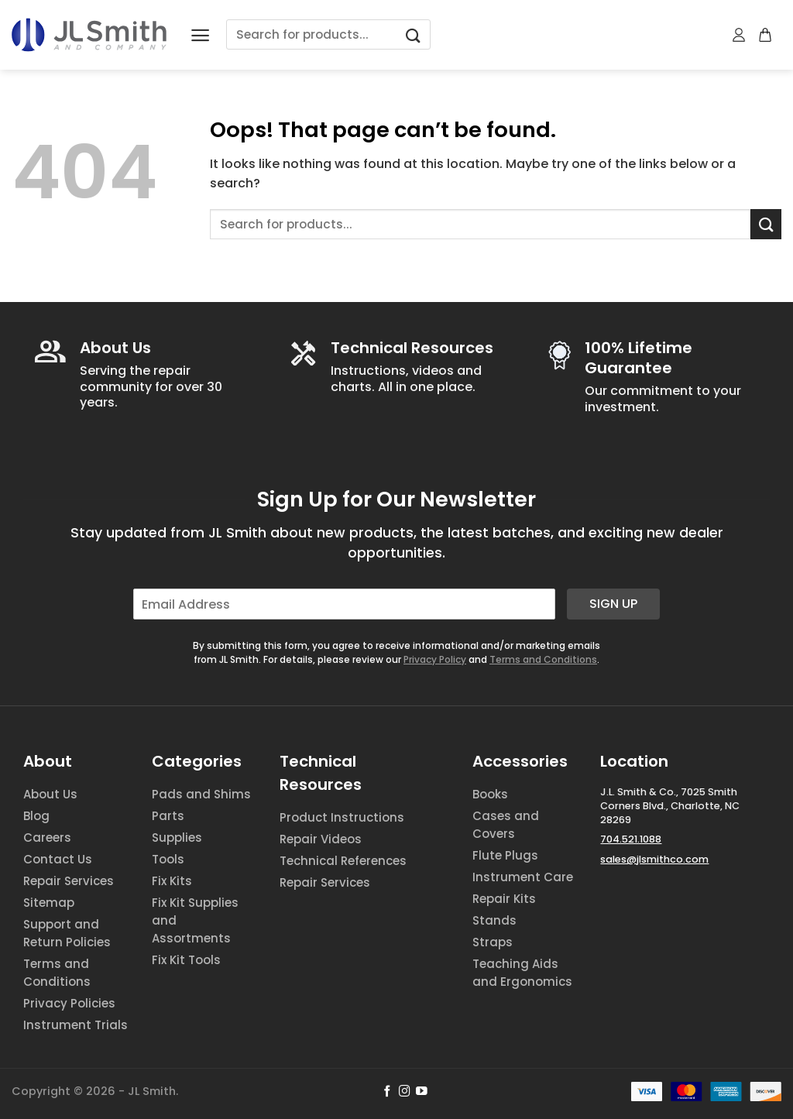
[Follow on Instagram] (404, 1092)
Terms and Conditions (543, 659)
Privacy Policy (434, 659)
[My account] (739, 35)
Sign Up (613, 604)
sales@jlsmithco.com (654, 859)
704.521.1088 (630, 839)
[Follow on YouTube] (421, 1092)
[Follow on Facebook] (387, 1092)
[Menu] (200, 35)
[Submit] (412, 34)
